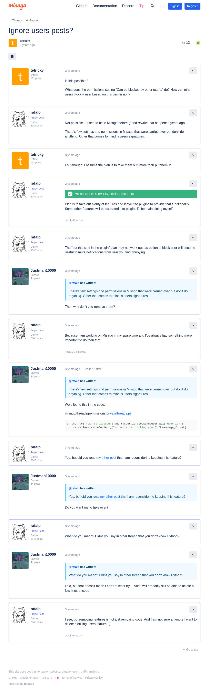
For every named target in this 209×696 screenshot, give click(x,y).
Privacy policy (94, 677)
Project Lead (37, 117)
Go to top (190, 649)
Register (192, 6)
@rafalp (74, 283)
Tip (141, 6)
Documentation (104, 6)
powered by (21, 683)
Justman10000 (43, 270)
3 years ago (72, 70)
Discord (128, 6)
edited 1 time (93, 369)
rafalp (36, 112)
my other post (106, 457)
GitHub (82, 6)
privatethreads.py (119, 413)
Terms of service (72, 677)
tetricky (25, 40)
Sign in (175, 6)
